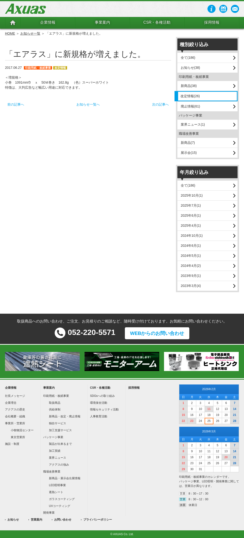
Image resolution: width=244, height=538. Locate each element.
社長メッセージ (15, 396)
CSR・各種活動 (157, 22)
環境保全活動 (98, 402)
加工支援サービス (60, 430)
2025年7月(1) (191, 205)
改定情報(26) (190, 96)
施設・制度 (12, 444)
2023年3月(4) (191, 286)
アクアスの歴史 (15, 409)
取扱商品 (54, 402)
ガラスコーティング (62, 499)
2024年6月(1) (191, 245)
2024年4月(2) (191, 266)
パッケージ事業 (53, 437)
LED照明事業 (57, 485)
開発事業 (49, 512)
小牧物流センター (22, 430)
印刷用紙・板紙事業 (56, 396)
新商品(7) (188, 143)
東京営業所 (18, 437)
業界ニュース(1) (193, 124)
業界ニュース (57, 457)
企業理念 (10, 402)
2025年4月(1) (191, 225)
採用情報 (211, 22)
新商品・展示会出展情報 (64, 478)
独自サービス (57, 423)
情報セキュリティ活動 (104, 409)
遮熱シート (56, 492)
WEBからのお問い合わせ (157, 333)
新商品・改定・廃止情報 (64, 416)
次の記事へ (160, 104)
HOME (10, 33)
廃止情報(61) (190, 106)
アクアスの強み (59, 464)
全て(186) (188, 57)
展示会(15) (189, 153)
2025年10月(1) (192, 195)
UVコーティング (59, 506)
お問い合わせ (62, 519)
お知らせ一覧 (30, 33)
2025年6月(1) (191, 215)
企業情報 (47, 22)
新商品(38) (189, 86)
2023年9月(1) (191, 276)
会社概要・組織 (15, 416)
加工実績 (54, 450)
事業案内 (102, 22)
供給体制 (54, 409)
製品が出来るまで (60, 444)
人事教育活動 (98, 416)
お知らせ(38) (190, 68)
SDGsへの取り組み (102, 396)
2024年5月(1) (191, 256)
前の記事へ (15, 104)
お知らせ (13, 519)
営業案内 (36, 519)
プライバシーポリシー (97, 519)
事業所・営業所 (15, 423)
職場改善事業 (51, 471)
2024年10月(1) (192, 235)
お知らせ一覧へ (88, 104)
